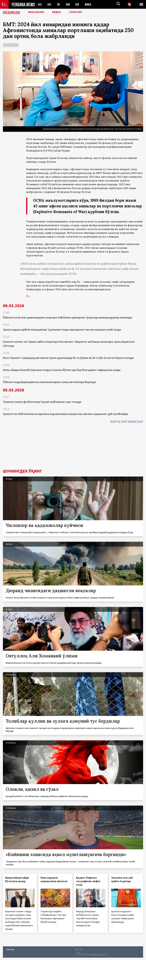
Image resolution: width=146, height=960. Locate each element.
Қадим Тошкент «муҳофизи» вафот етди (88, 881)
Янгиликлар (13, 12)
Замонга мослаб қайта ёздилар (122, 879)
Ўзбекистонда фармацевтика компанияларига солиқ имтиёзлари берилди (49, 382)
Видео (63, 12)
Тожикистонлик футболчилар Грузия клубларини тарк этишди (42, 402)
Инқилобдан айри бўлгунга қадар (17, 879)
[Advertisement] (73, 447)
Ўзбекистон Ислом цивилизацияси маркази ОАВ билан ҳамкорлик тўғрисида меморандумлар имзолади (67, 317)
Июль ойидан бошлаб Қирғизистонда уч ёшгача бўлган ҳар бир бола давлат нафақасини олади (61, 370)
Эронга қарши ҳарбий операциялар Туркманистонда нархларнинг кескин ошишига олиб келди (62, 329)
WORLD (89, 4)
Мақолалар (41, 12)
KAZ (40, 4)
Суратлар (83, 12)
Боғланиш (10, 949)
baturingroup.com (96, 954)
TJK (58, 4)
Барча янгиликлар (126, 421)
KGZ (49, 4)
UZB (78, 4)
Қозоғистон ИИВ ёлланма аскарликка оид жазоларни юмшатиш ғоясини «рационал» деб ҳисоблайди (65, 414)
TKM (68, 4)
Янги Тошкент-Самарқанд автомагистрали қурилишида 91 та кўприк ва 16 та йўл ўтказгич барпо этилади (68, 358)
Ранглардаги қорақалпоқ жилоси (54, 879)
